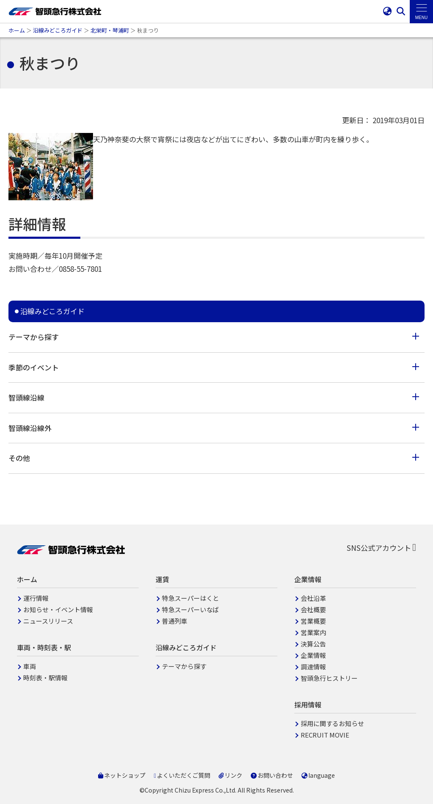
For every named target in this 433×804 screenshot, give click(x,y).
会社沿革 (313, 598)
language (318, 775)
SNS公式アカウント (381, 547)
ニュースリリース (48, 620)
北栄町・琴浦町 (109, 30)
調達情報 (313, 666)
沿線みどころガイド (57, 30)
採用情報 (307, 704)
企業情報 (307, 579)
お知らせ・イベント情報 (58, 609)
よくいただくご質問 (182, 775)
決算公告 (313, 643)
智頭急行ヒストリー (329, 678)
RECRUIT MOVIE (325, 734)
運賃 (162, 579)
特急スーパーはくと (190, 598)
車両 (29, 666)
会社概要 (313, 609)
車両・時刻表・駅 (44, 647)
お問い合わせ (272, 775)
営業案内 (313, 632)
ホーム (16, 30)
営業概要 (313, 620)
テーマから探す (184, 666)
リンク (230, 775)
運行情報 (36, 598)
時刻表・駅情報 (45, 677)
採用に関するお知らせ (332, 723)
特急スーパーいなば (190, 609)
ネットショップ (121, 775)
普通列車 (174, 620)
